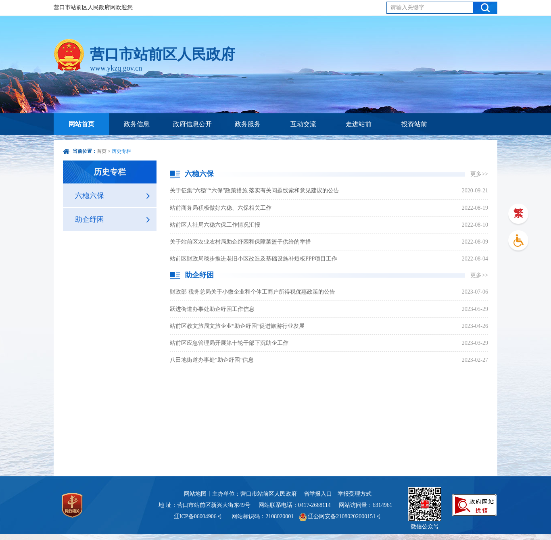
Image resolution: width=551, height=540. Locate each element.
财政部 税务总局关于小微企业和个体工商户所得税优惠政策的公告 (252, 292)
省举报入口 (318, 494)
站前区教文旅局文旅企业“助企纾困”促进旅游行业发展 (237, 326)
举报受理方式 (355, 494)
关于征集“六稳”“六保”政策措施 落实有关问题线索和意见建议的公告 (254, 191)
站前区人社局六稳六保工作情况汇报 (215, 225)
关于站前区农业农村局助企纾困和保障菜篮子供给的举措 (240, 242)
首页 (101, 151)
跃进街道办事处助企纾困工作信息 (212, 309)
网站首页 (81, 124)
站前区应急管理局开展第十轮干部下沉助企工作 (229, 343)
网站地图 (195, 494)
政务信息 (137, 124)
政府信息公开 (192, 124)
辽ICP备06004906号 (198, 516)
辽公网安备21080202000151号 (340, 516)
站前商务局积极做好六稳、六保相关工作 (220, 208)
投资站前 (414, 124)
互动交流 (303, 124)
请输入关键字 (407, 7)
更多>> (479, 174)
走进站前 (359, 124)
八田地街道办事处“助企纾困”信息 (212, 360)
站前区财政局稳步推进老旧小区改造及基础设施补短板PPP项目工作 (253, 259)
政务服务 (248, 124)
